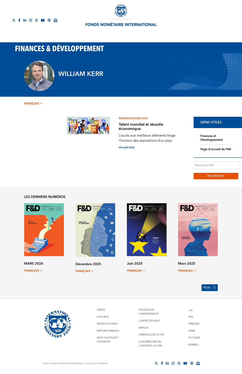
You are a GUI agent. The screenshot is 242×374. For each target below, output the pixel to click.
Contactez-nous (149, 321)
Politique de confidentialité (148, 312)
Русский (194, 338)
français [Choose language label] (33, 103)
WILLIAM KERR (126, 148)
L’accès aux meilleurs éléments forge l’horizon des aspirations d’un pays (147, 138)
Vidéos (101, 310)
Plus (209, 287)
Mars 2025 (141, 118)
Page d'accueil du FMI (215, 149)
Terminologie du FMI (151, 335)
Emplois (143, 328)
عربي (190, 310)
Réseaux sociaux (107, 324)
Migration (126, 118)
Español (193, 345)
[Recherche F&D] (217, 165)
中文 (190, 317)
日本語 (191, 331)
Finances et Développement (211, 138)
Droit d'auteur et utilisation (108, 340)
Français (193, 324)
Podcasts (103, 317)
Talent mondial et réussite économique (141, 126)
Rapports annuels (108, 331)
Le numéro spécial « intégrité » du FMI (150, 344)
